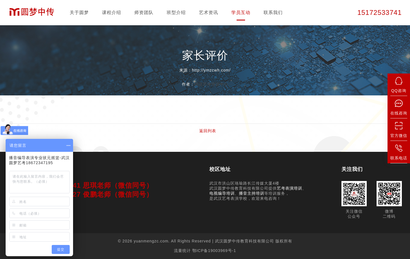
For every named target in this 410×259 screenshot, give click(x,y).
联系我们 (273, 12)
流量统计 (182, 250)
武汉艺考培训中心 (211, 84)
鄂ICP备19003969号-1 (214, 250)
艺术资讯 (208, 12)
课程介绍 (111, 12)
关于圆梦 (79, 12)
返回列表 (207, 131)
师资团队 (143, 12)
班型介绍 (176, 12)
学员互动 (240, 12)
